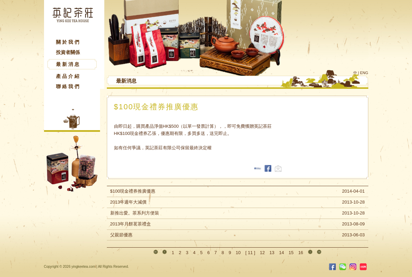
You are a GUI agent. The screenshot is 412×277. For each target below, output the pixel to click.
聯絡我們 (68, 86)
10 (238, 252)
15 (291, 252)
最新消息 (68, 64)
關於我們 (68, 42)
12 (262, 252)
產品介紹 (68, 76)
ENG (364, 73)
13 (271, 252)
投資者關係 (68, 52)
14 (281, 252)
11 (250, 252)
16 (300, 252)
